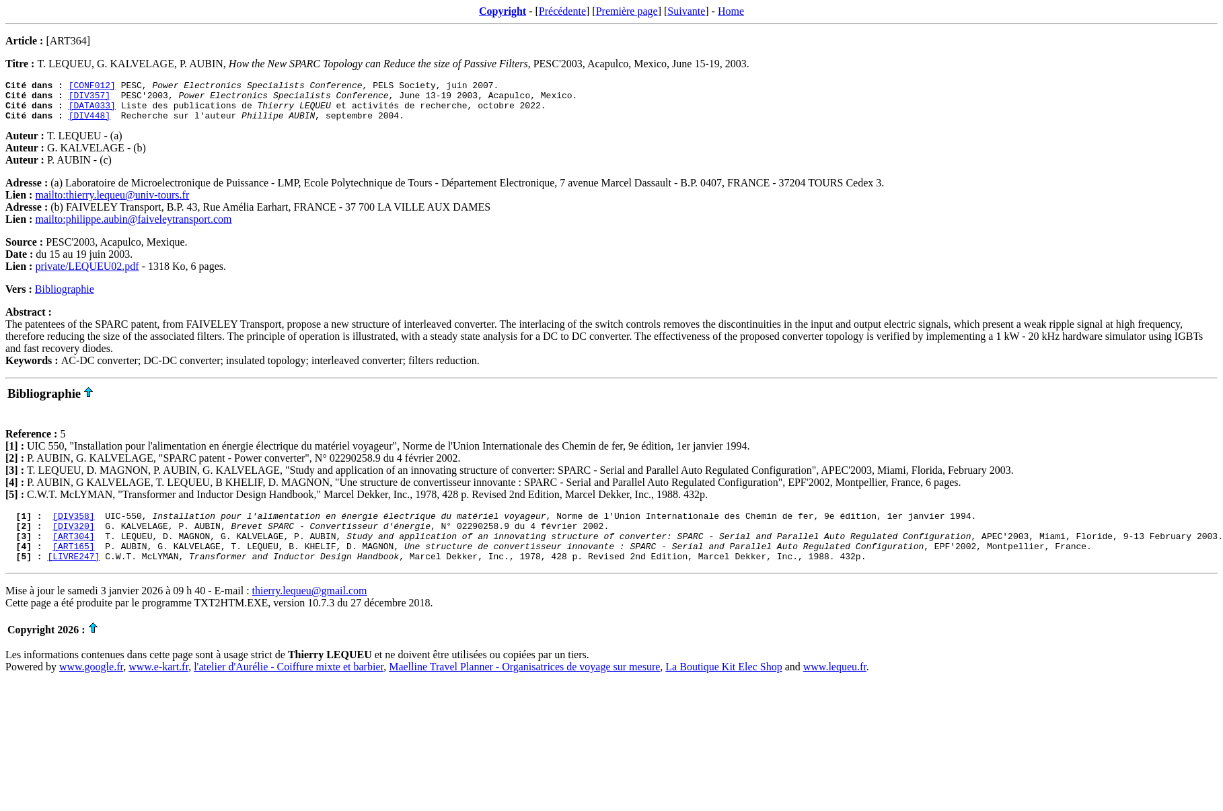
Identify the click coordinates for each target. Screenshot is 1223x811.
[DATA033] (92, 111)
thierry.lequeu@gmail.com (309, 608)
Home (731, 11)
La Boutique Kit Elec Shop (723, 685)
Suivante (686, 11)
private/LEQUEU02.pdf (87, 274)
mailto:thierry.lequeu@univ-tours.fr (112, 203)
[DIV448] (89, 123)
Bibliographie (64, 297)
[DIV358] (73, 526)
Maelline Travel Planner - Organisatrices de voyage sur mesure (524, 685)
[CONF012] (92, 87)
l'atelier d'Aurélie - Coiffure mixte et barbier (288, 685)
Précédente (562, 11)
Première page (627, 11)
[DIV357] (89, 99)
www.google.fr (91, 685)
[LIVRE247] (73, 574)
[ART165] (73, 562)
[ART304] (73, 550)
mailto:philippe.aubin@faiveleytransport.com (133, 227)
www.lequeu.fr (834, 685)
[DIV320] (73, 538)
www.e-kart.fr (158, 685)
